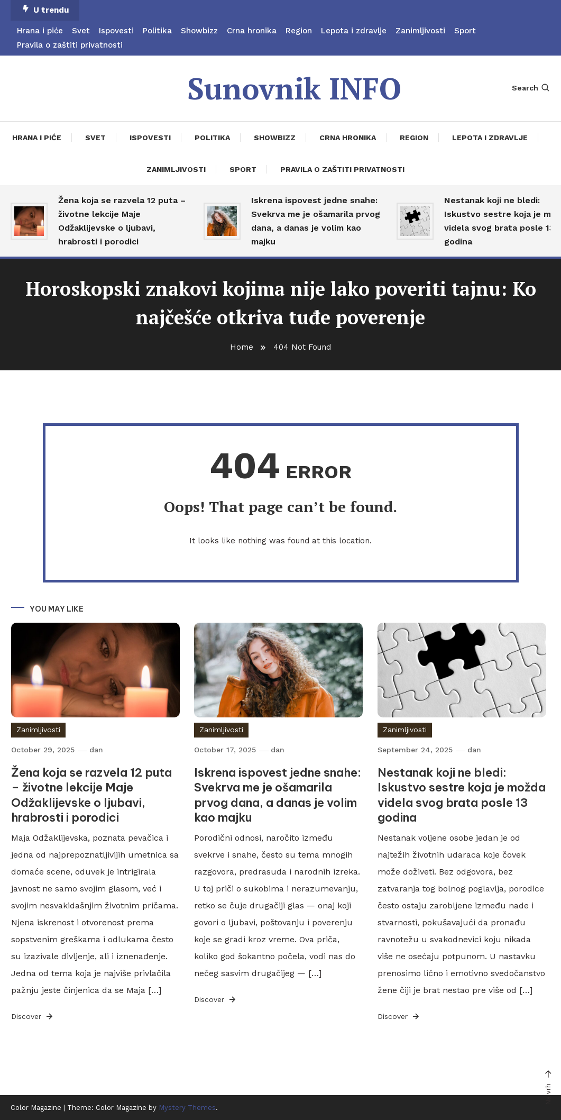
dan (96, 749)
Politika (157, 30)
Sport (465, 30)
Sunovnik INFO (294, 88)
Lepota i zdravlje (354, 30)
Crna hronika (252, 30)
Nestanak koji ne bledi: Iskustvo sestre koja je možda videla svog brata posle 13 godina (462, 795)
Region (299, 30)
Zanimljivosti (420, 30)
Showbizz (199, 30)
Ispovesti (116, 30)
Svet (81, 30)
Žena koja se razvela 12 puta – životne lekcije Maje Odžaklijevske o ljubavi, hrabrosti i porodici (122, 221)
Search (531, 88)
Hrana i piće (40, 30)
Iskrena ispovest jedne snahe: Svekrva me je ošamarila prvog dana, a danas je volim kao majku (315, 221)
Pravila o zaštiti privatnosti (70, 45)
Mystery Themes (187, 1108)
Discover (32, 1016)
